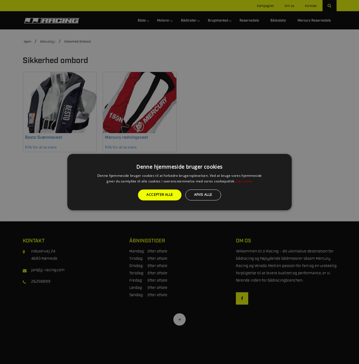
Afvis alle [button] (203, 195)
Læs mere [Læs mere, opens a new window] (244, 181)
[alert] (179, 182)
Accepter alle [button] (159, 195)
